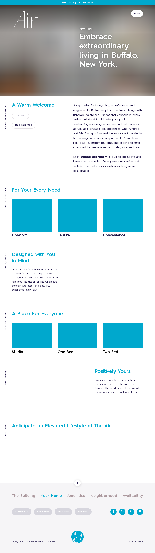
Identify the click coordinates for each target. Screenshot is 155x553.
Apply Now (43, 512)
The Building (23, 496)
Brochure (63, 512)
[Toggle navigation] (137, 8)
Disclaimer (50, 542)
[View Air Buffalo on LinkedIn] (131, 512)
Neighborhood (103, 496)
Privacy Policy (18, 542)
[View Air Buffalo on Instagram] (122, 512)
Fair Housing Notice (34, 542)
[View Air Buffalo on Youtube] (140, 512)
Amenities (76, 496)
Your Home (51, 495)
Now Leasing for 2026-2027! (78, 3)
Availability (133, 496)
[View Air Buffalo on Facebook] (113, 512)
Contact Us (21, 512)
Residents (83, 512)
